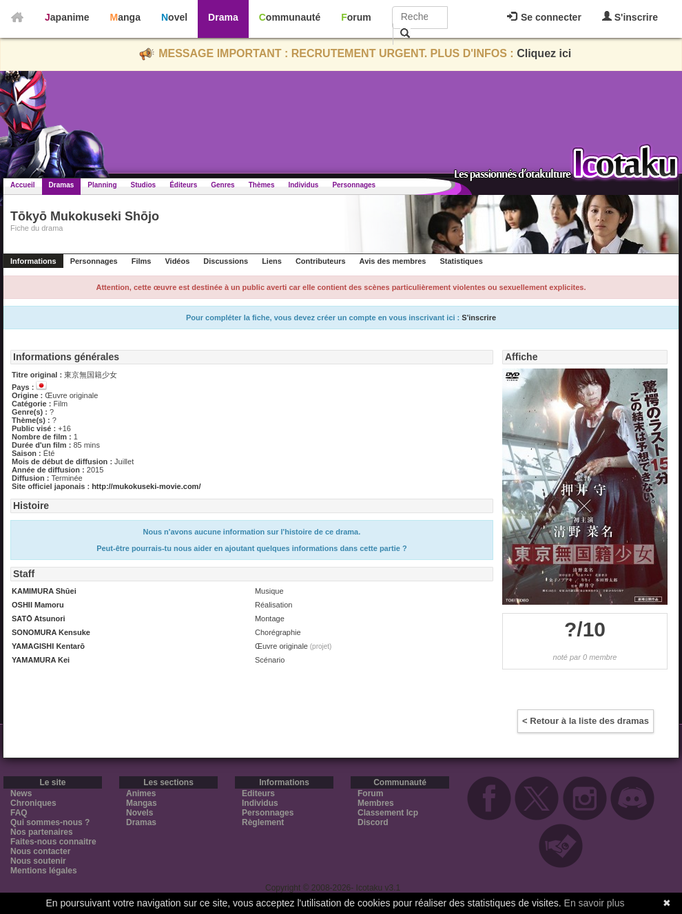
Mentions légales (43, 870)
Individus (303, 185)
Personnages (353, 185)
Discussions (225, 261)
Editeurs (258, 793)
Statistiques (461, 261)
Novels (139, 813)
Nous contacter (40, 851)
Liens (272, 261)
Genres (222, 185)
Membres (376, 803)
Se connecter (544, 17)
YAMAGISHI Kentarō (48, 646)
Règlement (263, 822)
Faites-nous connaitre (53, 842)
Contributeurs (321, 261)
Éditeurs (183, 185)
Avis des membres (393, 261)
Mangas (141, 803)
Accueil (22, 185)
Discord (373, 822)
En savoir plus (594, 902)
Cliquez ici (544, 53)
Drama (223, 17)
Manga (125, 17)
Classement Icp (388, 813)
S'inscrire (630, 17)
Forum (356, 17)
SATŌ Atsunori (38, 618)
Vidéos (177, 261)
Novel (174, 17)
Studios (143, 185)
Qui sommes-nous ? (50, 822)
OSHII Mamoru (38, 605)
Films (142, 261)
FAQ (19, 813)
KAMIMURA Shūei (44, 591)
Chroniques (33, 803)
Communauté (289, 17)
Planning (101, 185)
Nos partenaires (41, 832)
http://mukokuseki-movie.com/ (146, 486)
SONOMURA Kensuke (51, 632)
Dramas (61, 185)
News (21, 793)
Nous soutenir (38, 861)
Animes (141, 793)
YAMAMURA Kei (41, 660)
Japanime (67, 17)
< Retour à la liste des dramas (585, 721)
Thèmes (262, 185)
